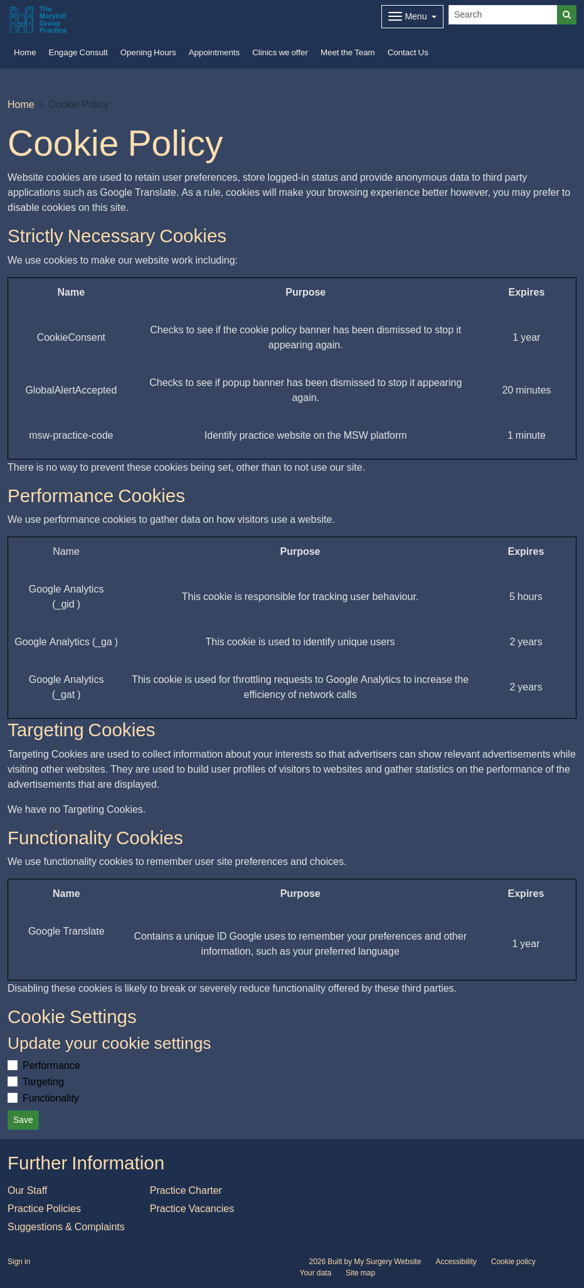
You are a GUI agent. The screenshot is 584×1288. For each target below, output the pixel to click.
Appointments (214, 52)
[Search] (503, 14)
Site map (360, 1273)
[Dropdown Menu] (412, 16)
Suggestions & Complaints (66, 1226)
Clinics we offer (280, 52)
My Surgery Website (387, 1261)
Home (21, 104)
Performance (51, 1065)
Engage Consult (78, 52)
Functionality (51, 1098)
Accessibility (455, 1261)
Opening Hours (148, 52)
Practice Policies (44, 1208)
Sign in (19, 1261)
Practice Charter (186, 1190)
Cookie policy (513, 1261)
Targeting (43, 1081)
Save (23, 1119)
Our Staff (27, 1190)
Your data (316, 1273)
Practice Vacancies (192, 1208)
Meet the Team (348, 52)
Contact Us (408, 52)
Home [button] (25, 52)
